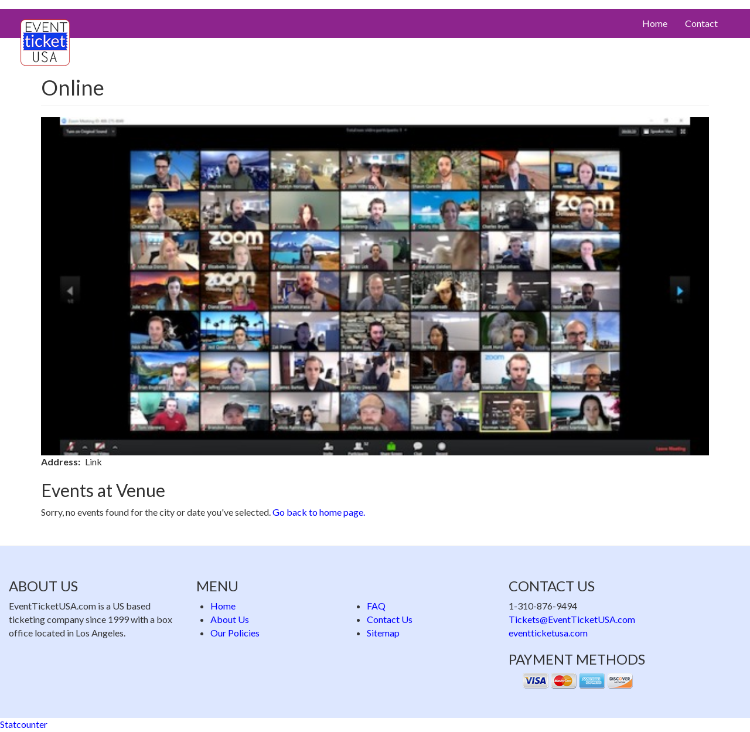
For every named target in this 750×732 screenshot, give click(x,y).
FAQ (376, 605)
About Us (229, 619)
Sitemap (383, 632)
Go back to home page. (318, 511)
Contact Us (389, 619)
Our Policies (235, 632)
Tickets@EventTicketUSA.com (572, 619)
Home (654, 23)
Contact (701, 23)
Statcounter (23, 724)
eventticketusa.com (548, 632)
